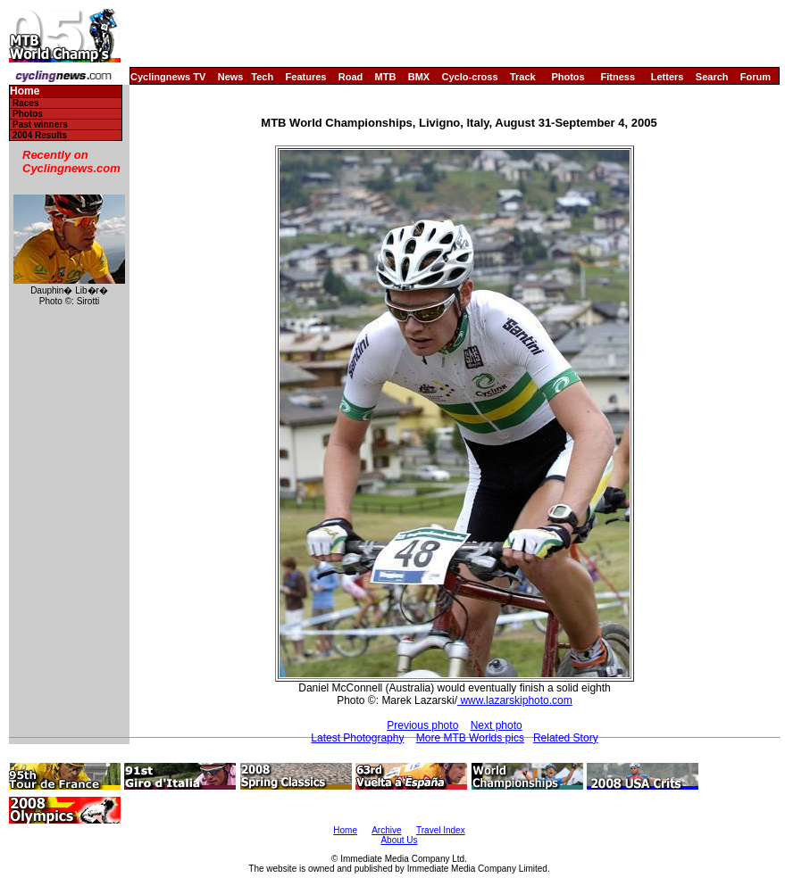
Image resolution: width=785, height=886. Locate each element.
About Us (398, 840)
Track (523, 76)
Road (350, 76)
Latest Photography (357, 738)
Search (712, 76)
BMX (419, 76)
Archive (386, 830)
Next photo (496, 725)
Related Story (565, 738)
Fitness (617, 76)
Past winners (40, 124)
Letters (667, 76)
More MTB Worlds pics (470, 738)
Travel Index (440, 830)
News (231, 76)
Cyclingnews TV (167, 76)
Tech (262, 76)
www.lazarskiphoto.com (514, 700)
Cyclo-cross (470, 76)
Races (25, 103)
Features (306, 76)
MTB (386, 76)
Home (24, 91)
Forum (755, 76)
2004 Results (40, 135)
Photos (567, 76)
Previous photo (422, 725)
